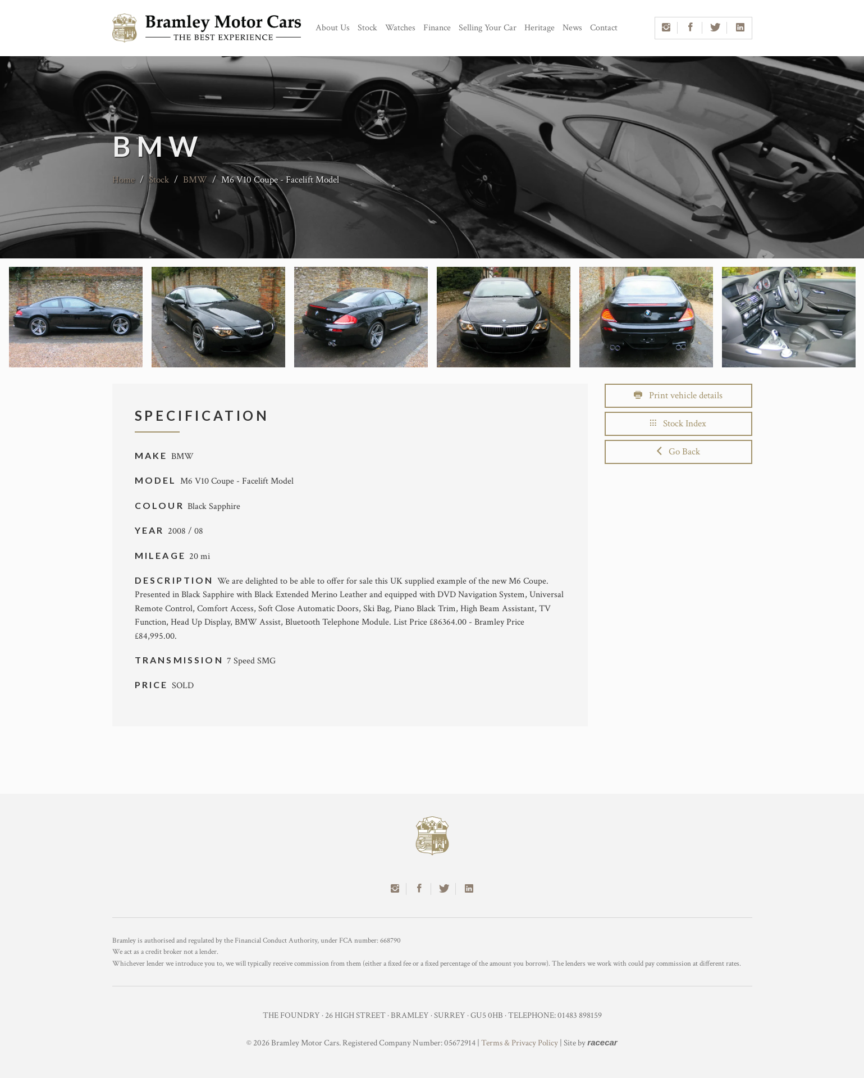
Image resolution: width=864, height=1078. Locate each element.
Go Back (678, 451)
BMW (195, 180)
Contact (604, 28)
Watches (400, 28)
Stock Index (678, 423)
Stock (367, 28)
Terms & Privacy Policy (519, 1043)
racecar (602, 1042)
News (572, 28)
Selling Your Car (487, 28)
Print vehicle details (678, 395)
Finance (437, 28)
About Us (333, 28)
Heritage (539, 28)
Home (123, 180)
